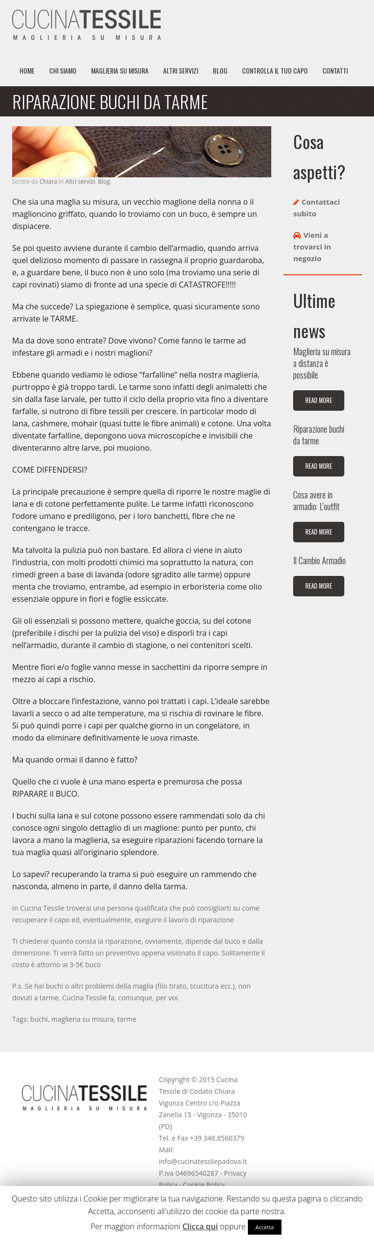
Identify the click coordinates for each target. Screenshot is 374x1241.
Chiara (48, 181)
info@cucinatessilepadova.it (203, 1161)
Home (27, 70)
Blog (220, 70)
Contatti (335, 70)
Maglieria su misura (120, 70)
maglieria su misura (82, 1019)
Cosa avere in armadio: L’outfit (316, 500)
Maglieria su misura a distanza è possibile (322, 363)
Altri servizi (180, 70)
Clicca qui (200, 1226)
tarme (126, 1019)
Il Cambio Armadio (319, 560)
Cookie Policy (204, 1184)
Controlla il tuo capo (275, 70)
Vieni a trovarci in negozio (312, 246)
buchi (39, 1019)
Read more (318, 400)
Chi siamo (62, 70)
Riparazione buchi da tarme (318, 434)
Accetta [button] (265, 1227)
